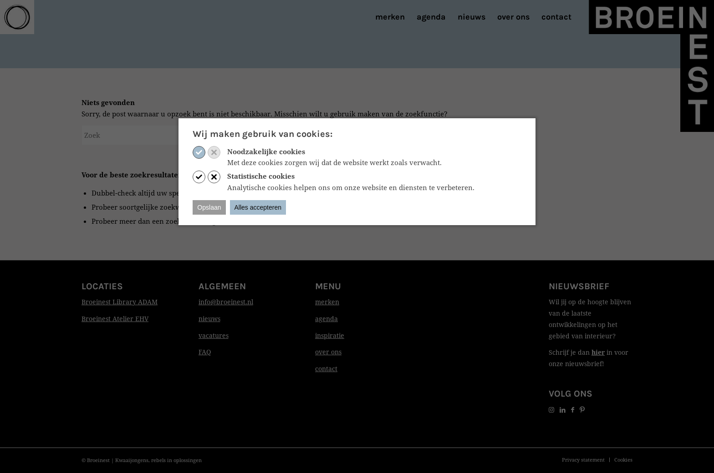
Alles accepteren (258, 207)
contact (326, 368)
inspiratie (329, 335)
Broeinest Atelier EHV (115, 318)
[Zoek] (150, 135)
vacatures (214, 335)
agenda (326, 318)
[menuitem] (390, 17)
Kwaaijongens (131, 460)
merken (327, 301)
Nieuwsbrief (579, 286)
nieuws (209, 318)
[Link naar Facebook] (572, 409)
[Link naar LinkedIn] (563, 409)
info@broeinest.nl (226, 301)
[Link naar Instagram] (551, 409)
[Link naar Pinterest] (582, 409)
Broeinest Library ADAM (120, 301)
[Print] (17, 17)
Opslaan (209, 207)
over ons (328, 351)
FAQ (205, 351)
